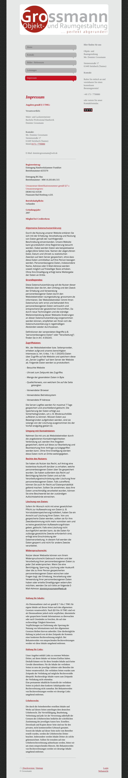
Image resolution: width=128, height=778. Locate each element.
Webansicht (103, 771)
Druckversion (27, 768)
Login (105, 768)
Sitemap (39, 768)
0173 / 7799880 (38, 144)
